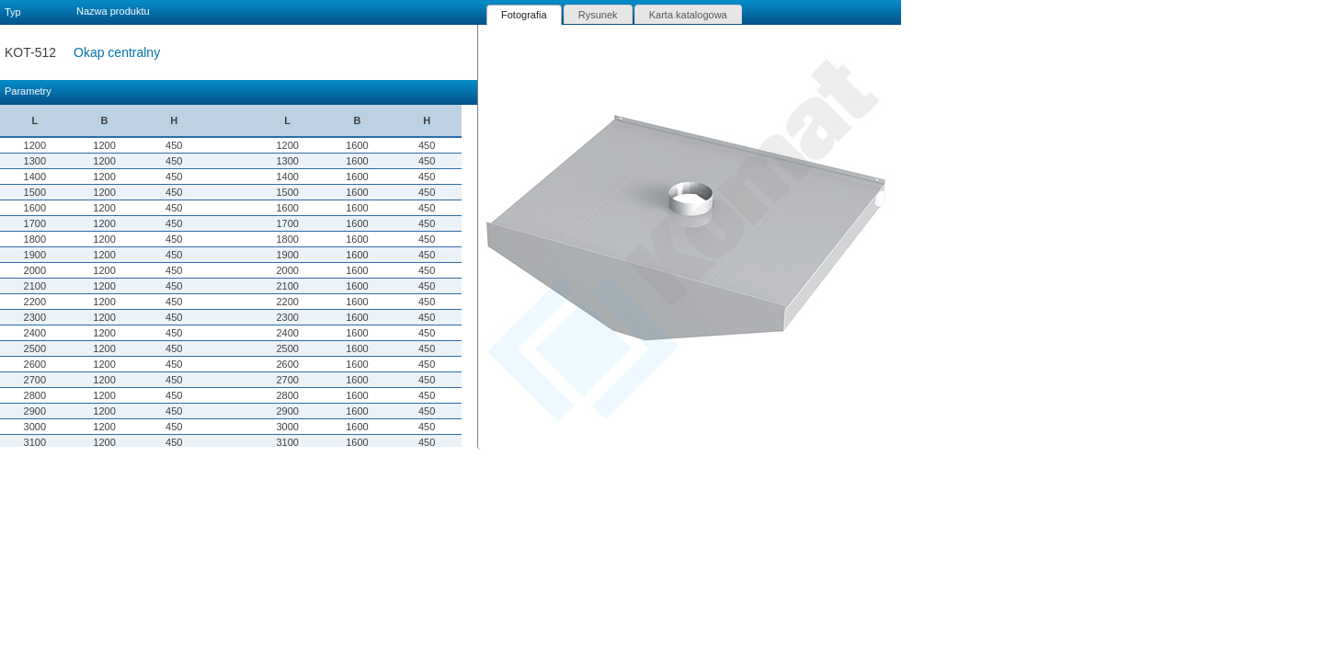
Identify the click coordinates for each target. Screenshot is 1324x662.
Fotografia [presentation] (524, 14)
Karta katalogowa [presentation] (688, 14)
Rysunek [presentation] (598, 14)
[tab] (524, 15)
